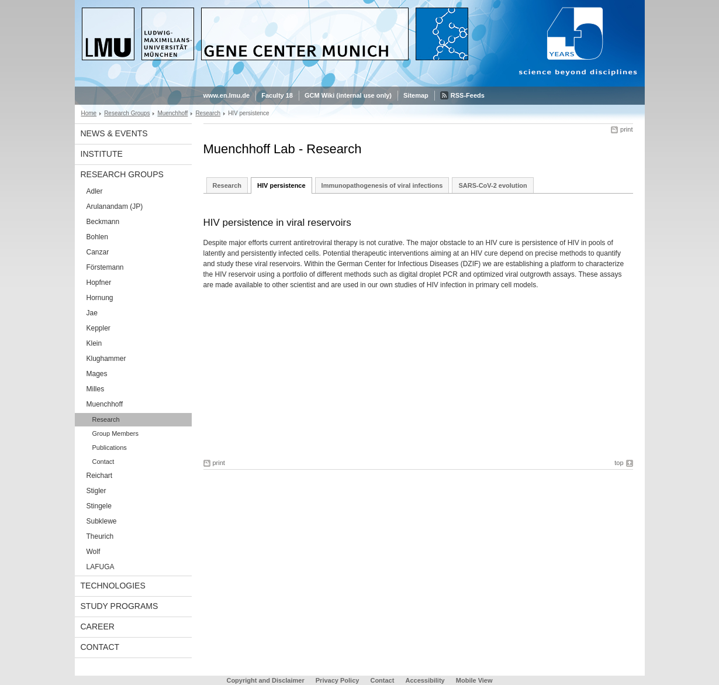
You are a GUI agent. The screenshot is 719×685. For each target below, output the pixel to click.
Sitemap (415, 95)
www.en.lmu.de (226, 95)
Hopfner (99, 282)
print (626, 129)
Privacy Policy (338, 680)
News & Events (114, 133)
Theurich (100, 536)
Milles (96, 389)
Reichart (100, 475)
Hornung (100, 298)
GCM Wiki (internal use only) (348, 95)
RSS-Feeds (468, 95)
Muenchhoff (172, 113)
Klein (94, 343)
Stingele (99, 506)
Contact (103, 461)
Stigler (96, 491)
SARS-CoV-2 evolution (492, 185)
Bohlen (97, 237)
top (618, 462)
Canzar (98, 252)
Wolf (94, 552)
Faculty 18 (277, 95)
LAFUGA (101, 567)
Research (207, 113)
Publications (109, 447)
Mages (97, 374)
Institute (102, 154)
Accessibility (425, 680)
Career (98, 626)
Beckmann (103, 222)
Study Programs (119, 606)
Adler (95, 191)
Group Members (115, 433)
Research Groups (127, 113)
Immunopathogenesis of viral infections (382, 185)
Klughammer (106, 358)
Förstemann (105, 267)
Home (89, 113)
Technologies (113, 585)
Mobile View (474, 680)
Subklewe (102, 521)
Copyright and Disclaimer (265, 680)
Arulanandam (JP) (115, 206)
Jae (92, 313)
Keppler (98, 328)
